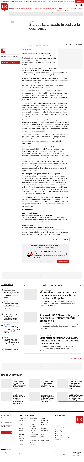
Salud (42, 379)
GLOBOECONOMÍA (37, 8)
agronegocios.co (19, 452)
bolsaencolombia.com (61, 452)
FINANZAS (14, 8)
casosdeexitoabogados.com (9, 454)
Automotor (7, 324)
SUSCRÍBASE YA (63, 261)
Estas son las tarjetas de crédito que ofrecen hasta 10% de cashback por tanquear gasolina (11, 341)
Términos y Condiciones (61, 429)
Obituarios (33, 436)
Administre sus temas (8, 62)
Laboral (71, 393)
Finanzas (21, 430)
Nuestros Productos (60, 424)
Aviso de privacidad (60, 427)
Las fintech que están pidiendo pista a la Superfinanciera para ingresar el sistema (11, 317)
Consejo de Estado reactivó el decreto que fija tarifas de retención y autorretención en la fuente (11, 294)
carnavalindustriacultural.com (26, 454)
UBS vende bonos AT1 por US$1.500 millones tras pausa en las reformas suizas (19, 385)
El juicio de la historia (11, 349)
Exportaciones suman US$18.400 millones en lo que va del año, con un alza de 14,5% (59, 340)
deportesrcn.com (15, 456)
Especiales (33, 428)
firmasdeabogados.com (47, 452)
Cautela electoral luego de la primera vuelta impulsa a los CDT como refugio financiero (47, 398)
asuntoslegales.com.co (7, 452)
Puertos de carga (65, 13)
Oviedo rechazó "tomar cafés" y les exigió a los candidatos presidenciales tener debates (19, 399)
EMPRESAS (26, 8)
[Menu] (10, 8)
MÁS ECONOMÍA (74, 358)
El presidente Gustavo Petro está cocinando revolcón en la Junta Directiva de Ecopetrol (58, 295)
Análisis (43, 418)
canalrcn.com (39, 454)
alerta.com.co (5, 456)
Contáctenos (58, 425)
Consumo (21, 424)
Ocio (42, 436)
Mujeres (28, 13)
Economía (44, 424)
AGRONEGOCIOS (47, 8)
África (54, 13)
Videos (32, 444)
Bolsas (6, 301)
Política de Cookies (60, 435)
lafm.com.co (66, 454)
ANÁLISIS (54, 8)
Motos (24, 15)
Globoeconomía (45, 430)
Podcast (21, 440)
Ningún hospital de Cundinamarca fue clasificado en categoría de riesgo (47, 384)
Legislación (16, 393)
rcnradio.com (48, 454)
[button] (24, 254)
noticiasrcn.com (57, 454)
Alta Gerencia (33, 418)
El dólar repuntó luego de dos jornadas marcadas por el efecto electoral (11, 306)
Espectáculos (73, 379)
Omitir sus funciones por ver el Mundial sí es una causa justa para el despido (76, 397)
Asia (58, 13)
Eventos (43, 428)
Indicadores (22, 434)
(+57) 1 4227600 (5, 426)
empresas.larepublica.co (32, 452)
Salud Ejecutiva (45, 440)
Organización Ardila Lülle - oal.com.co (77, 454)
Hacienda (6, 288)
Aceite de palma (46, 13)
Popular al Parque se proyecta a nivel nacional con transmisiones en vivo (76, 385)
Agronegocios (22, 418)
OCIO (31, 8)
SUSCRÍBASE (79, 1)
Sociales (21, 444)
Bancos (6, 313)
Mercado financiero (15, 15)
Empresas (21, 428)
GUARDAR (78, 44)
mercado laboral (36, 13)
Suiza (14, 379)
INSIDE (80, 8)
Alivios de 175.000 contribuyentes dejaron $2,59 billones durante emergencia (59, 318)
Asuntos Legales (23, 420)
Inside (42, 434)
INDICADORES (74, 8)
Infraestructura (34, 434)
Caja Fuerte (33, 420)
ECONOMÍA (20, 8)
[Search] (72, 5)
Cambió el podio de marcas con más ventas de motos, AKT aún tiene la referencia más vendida (12, 329)
